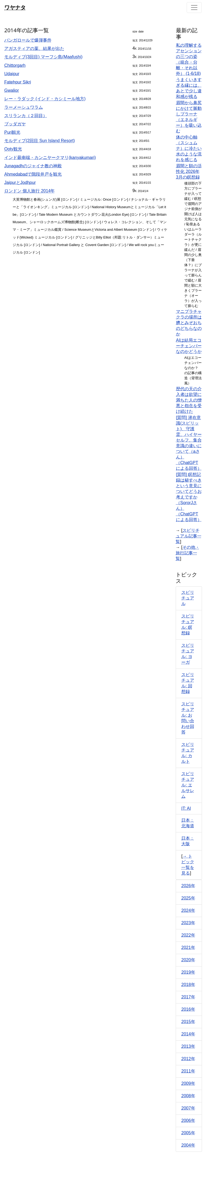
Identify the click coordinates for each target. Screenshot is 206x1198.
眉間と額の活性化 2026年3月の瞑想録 (189, 171)
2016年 (188, 1009)
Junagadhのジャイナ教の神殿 (33, 166)
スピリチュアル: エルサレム (187, 785)
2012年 (188, 1058)
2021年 (188, 947)
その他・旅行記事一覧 (188, 553)
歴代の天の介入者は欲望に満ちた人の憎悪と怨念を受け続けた (189, 400)
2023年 (188, 923)
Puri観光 (12, 132)
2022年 (188, 935)
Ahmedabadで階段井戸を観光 (33, 174)
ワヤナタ (15, 7)
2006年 (188, 1120)
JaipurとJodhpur (20, 182)
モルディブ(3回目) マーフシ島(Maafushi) (43, 57)
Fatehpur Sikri (17, 82)
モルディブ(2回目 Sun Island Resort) (39, 140)
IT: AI (186, 808)
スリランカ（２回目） (25, 115)
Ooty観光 (13, 149)
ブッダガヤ (15, 124)
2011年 (188, 1071)
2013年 (188, 1046)
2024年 (188, 910)
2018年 (188, 984)
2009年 (188, 1083)
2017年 (188, 997)
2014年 (188, 1034)
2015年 (188, 1021)
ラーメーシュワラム (23, 107)
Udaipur (11, 73)
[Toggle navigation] (194, 7)
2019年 (188, 972)
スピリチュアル (187, 598)
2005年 (188, 1133)
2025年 (188, 898)
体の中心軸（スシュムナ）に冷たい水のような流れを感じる (189, 148)
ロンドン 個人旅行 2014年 (29, 191)
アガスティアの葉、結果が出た (34, 48)
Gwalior (11, 90)
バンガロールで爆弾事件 (28, 40)
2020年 (188, 960)
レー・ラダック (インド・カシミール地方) (45, 98)
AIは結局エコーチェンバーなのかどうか (189, 346)
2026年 (188, 885)
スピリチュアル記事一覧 (188, 536)
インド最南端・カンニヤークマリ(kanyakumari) (50, 157)
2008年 (188, 1096)
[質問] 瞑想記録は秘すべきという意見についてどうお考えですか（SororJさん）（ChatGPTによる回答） (189, 497)
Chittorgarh (14, 65)
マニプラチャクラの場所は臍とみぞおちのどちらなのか (189, 322)
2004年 (188, 1145)
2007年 (188, 1108)
